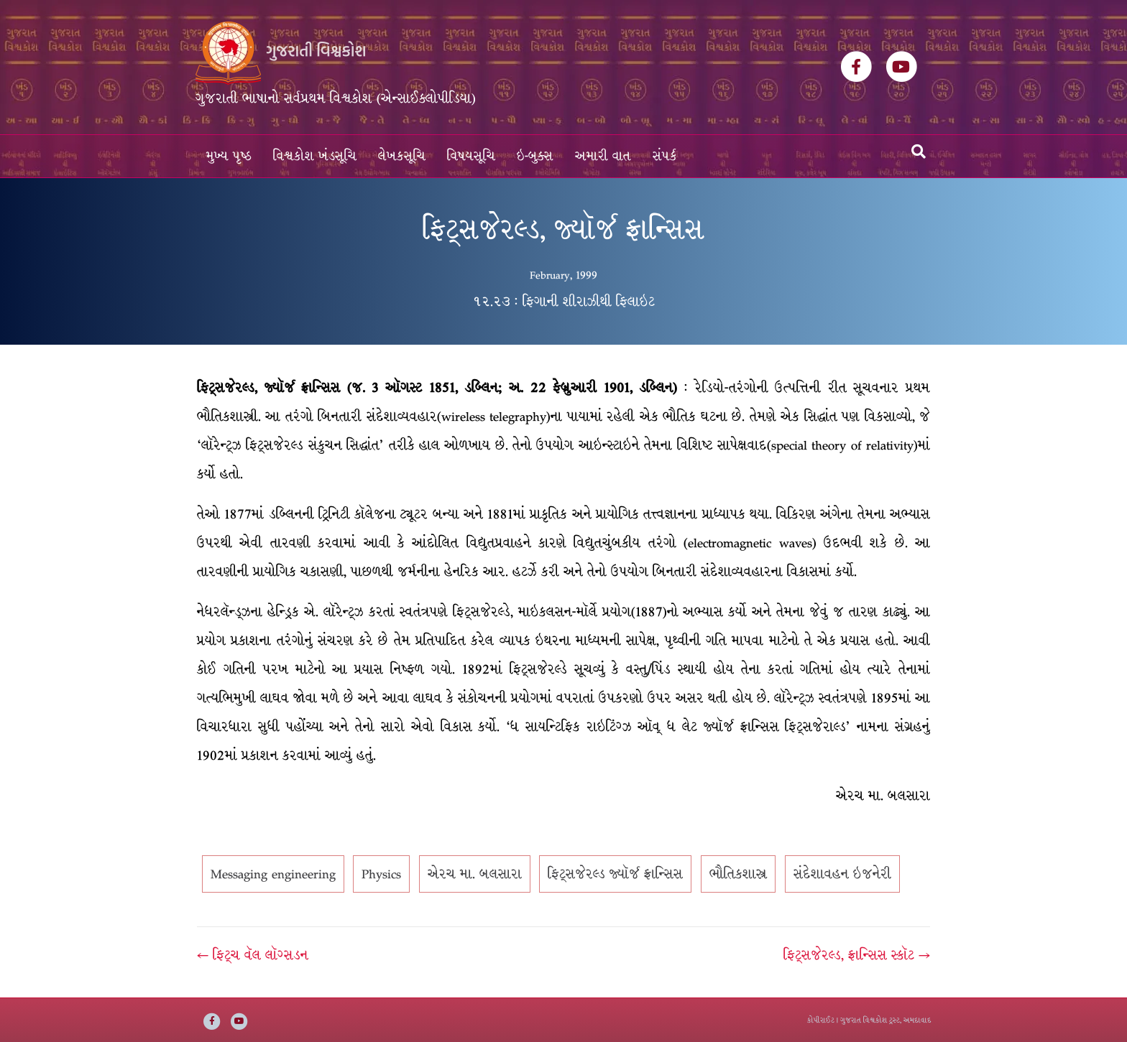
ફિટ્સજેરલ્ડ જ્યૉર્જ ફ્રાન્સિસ (615, 874)
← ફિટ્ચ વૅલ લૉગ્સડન (252, 955)
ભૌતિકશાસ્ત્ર (738, 874)
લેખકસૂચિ (402, 156)
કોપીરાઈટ (820, 1020)
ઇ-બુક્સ (535, 156)
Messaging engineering (273, 874)
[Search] (919, 151)
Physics (381, 874)
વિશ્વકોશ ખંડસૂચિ (314, 156)
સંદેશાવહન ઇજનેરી (842, 874)
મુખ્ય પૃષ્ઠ (229, 156)
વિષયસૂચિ (471, 156)
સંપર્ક (665, 156)
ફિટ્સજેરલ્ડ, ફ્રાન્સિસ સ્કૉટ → (856, 955)
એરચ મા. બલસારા (475, 874)
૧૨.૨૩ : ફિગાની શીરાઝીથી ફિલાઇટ (564, 302)
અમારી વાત (603, 156)
